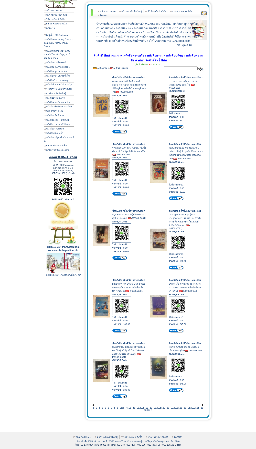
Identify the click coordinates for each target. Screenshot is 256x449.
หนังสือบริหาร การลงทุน (56, 80)
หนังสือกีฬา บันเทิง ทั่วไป (57, 75)
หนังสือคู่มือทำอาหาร (55, 115)
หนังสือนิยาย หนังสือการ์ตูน (58, 84)
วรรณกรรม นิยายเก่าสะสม (58, 89)
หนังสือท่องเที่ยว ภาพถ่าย (57, 102)
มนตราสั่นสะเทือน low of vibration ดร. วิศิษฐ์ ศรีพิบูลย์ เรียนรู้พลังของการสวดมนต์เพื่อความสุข (128, 350)
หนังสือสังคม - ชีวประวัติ (56, 120)
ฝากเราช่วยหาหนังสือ (55, 23)
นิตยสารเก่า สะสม (53, 111)
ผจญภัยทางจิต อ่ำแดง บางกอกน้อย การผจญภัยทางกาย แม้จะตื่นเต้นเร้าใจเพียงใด (128, 287)
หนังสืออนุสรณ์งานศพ (55, 71)
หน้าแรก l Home (53, 10)
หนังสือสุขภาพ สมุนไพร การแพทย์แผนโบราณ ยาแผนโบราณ (58, 43)
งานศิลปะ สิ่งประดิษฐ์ (55, 93)
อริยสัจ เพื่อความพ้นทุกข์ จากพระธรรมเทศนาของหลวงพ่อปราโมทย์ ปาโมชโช (185, 287)
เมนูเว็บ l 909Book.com (56, 35)
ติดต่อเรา (49, 28)
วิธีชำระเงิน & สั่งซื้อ (54, 19)
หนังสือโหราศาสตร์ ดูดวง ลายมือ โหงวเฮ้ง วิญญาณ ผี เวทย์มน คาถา (57, 54)
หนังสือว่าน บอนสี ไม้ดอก (57, 124)
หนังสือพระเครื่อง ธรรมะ (57, 67)
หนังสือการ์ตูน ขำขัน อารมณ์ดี (59, 139)
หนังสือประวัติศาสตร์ (55, 62)
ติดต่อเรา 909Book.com (56, 150)
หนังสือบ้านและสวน (54, 98)
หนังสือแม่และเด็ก (53, 133)
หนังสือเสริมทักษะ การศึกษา (58, 106)
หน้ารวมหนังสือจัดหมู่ (55, 15)
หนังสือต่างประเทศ (54, 128)
